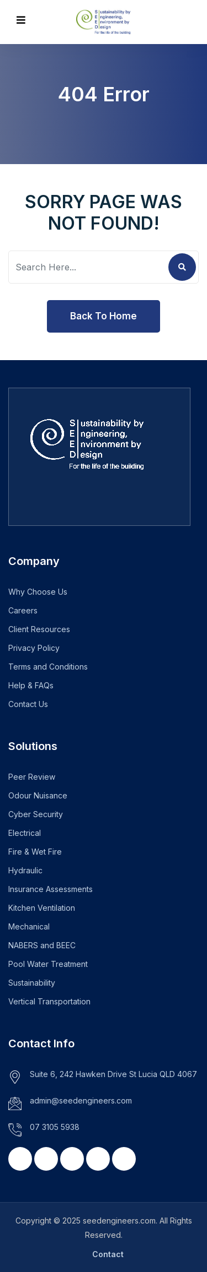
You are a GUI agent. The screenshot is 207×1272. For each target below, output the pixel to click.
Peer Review (31, 776)
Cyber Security (35, 814)
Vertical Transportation (49, 1001)
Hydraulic (25, 870)
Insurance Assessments (50, 889)
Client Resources (39, 629)
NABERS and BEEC (42, 945)
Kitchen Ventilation (41, 907)
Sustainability (31, 982)
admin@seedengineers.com (81, 1100)
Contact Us (28, 704)
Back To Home (103, 316)
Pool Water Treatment (48, 964)
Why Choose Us (37, 591)
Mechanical (29, 926)
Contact (108, 1254)
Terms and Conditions (48, 666)
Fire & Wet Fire (35, 851)
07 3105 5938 (54, 1127)
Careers (23, 610)
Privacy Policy (34, 648)
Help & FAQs (31, 685)
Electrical (24, 833)
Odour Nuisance (37, 795)
